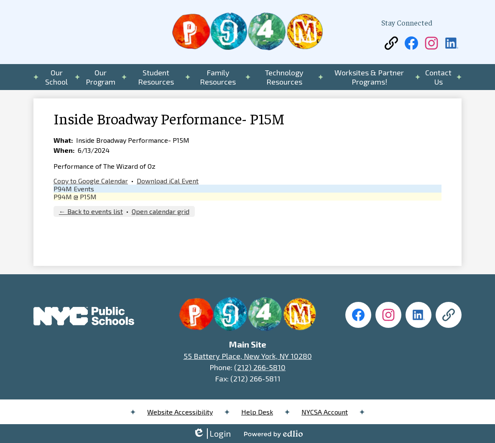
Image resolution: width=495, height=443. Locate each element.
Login (212, 433)
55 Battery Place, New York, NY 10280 (248, 356)
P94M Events (74, 189)
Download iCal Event (168, 181)
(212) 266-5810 (260, 367)
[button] (56, 77)
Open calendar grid (160, 211)
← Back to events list (91, 211)
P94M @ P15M (75, 197)
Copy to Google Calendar (91, 181)
